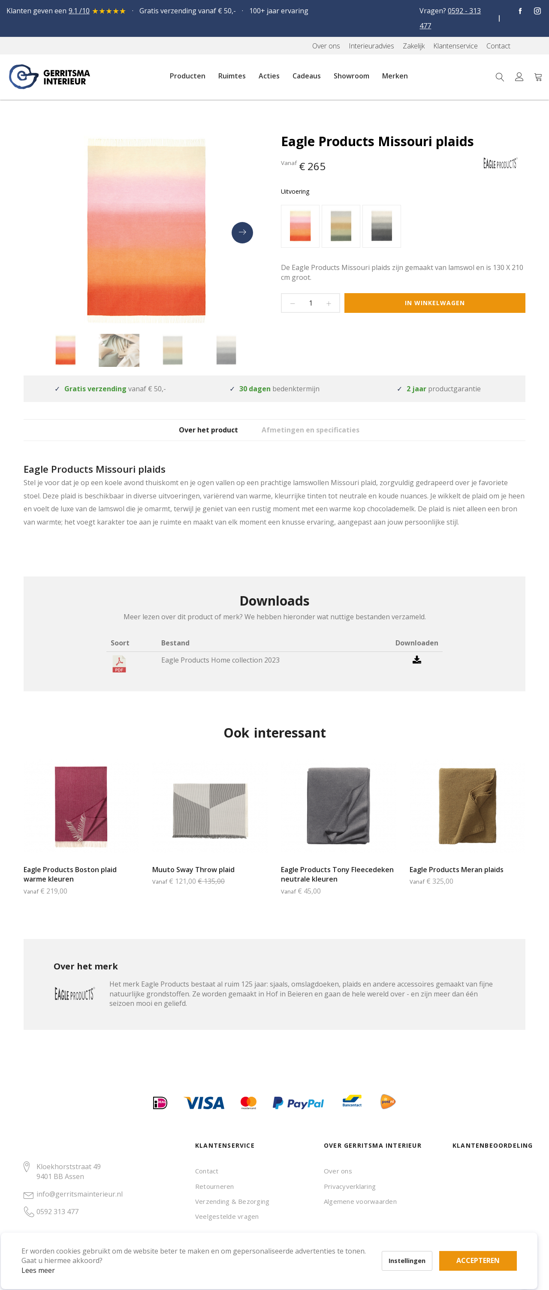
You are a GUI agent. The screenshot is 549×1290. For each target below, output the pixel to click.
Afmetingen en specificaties (325, 436)
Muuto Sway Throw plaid (193, 882)
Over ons (338, 1171)
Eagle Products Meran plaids (457, 882)
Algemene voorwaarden (360, 1201)
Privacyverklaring (350, 1186)
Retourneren (214, 1186)
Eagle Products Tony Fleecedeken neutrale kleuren (337, 887)
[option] (300, 226)
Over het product (200, 436)
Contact (207, 1171)
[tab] (199, 436)
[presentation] (242, 232)
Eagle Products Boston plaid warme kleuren (70, 887)
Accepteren (297, 1243)
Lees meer (51, 1257)
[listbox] (403, 227)
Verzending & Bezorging (232, 1201)
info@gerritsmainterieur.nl (79, 1194)
